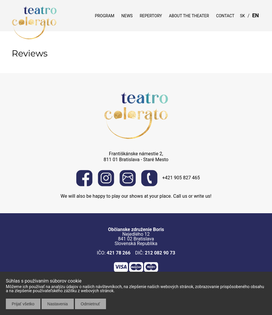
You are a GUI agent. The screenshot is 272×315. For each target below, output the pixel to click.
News (127, 15)
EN (255, 15)
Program (104, 15)
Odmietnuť (90, 304)
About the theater (189, 15)
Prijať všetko (23, 304)
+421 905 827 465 (170, 178)
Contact (225, 15)
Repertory (151, 15)
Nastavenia (57, 304)
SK (242, 15)
